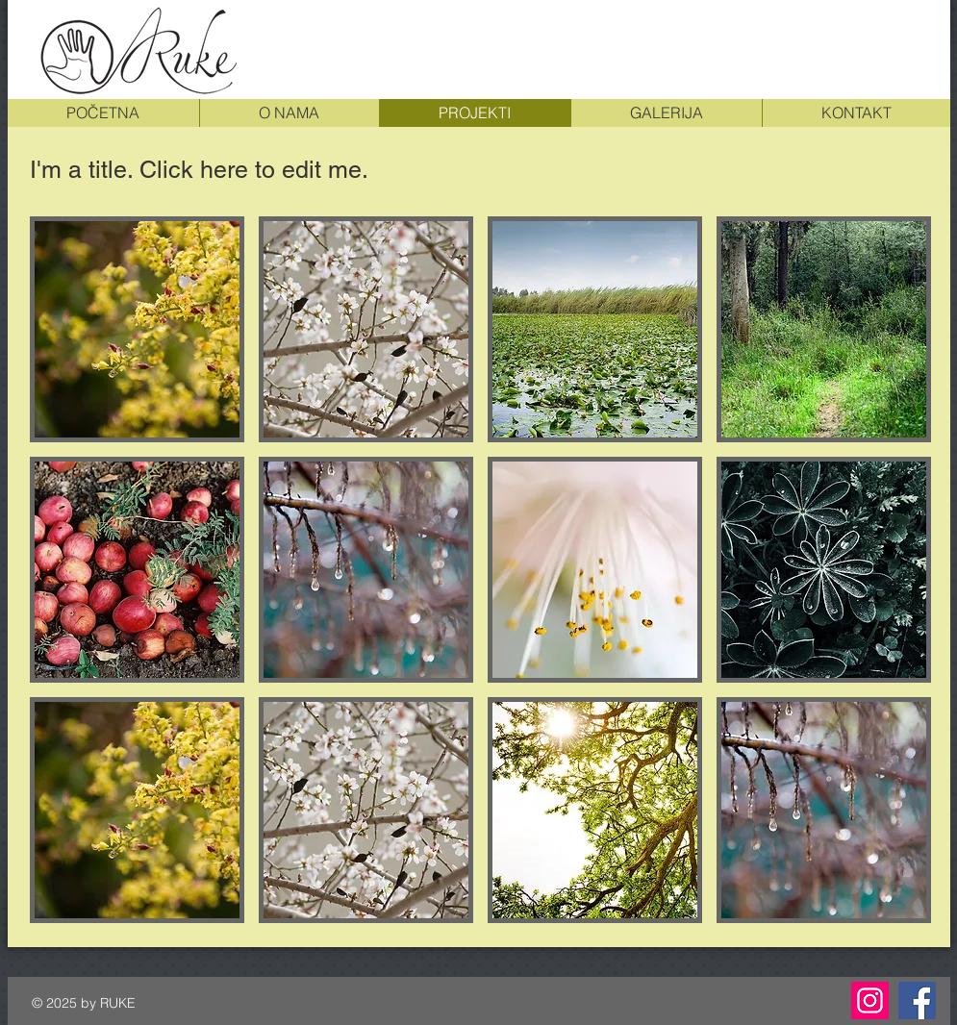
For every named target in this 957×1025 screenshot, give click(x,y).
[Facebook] (917, 1000)
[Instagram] (870, 1000)
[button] (137, 329)
